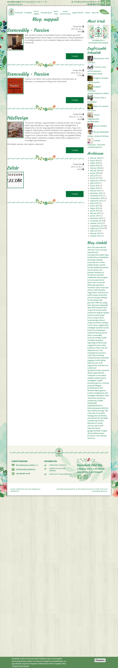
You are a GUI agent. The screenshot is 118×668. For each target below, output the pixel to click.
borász (99, 310)
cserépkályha (102, 257)
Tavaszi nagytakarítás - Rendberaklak (93, 118)
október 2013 (95, 236)
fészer (90, 282)
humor (90, 325)
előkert (102, 320)
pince (95, 325)
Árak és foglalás (36, 12)
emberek (91, 333)
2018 (89, 250)
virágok (104, 430)
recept (90, 310)
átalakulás (98, 267)
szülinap (105, 383)
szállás (100, 400)
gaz (106, 322)
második (90, 252)
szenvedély (97, 335)
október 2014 (95, 223)
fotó (94, 330)
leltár (104, 310)
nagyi (89, 292)
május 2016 (94, 188)
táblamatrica (92, 350)
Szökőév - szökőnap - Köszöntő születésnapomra (96, 143)
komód (101, 317)
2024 (107, 395)
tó (103, 272)
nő (96, 423)
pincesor (102, 353)
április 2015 (95, 210)
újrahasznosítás (94, 370)
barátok (99, 327)
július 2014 (94, 231)
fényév (96, 265)
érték (89, 330)
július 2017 (94, 175)
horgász (104, 277)
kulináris (99, 307)
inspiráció (105, 370)
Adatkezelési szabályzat (57, 465)
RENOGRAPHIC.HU (72, 489)
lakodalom (100, 395)
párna (103, 378)
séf (94, 310)
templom (98, 272)
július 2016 (94, 183)
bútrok (90, 315)
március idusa (93, 425)
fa (98, 282)
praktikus (91, 348)
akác (94, 285)
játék (106, 418)
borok (104, 333)
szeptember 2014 (97, 226)
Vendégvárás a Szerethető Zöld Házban (98, 41)
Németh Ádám (93, 390)
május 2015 (94, 208)
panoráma (99, 280)
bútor (94, 292)
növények (91, 375)
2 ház (100, 350)
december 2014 (96, 218)
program (91, 385)
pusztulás (91, 262)
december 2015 (96, 193)
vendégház (91, 380)
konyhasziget (93, 320)
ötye (94, 355)
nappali (106, 312)
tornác (90, 300)
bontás (90, 267)
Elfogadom (100, 660)
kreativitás (104, 358)
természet (91, 275)
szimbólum (91, 368)
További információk (20, 666)
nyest (98, 287)
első (96, 252)
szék (95, 290)
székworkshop (93, 358)
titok (89, 305)
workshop (101, 398)
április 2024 (95, 165)
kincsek (97, 345)
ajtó (107, 287)
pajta (97, 247)
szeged (90, 345)
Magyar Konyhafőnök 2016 (95, 386)
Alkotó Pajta (56, 12)
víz (100, 262)
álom (89, 247)
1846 (97, 302)
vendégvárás (99, 393)
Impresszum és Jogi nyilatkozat (60, 474)
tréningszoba (93, 255)
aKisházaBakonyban (95, 433)
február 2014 (95, 233)
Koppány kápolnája (95, 341)
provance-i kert (93, 435)
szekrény (101, 292)
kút (97, 262)
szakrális (101, 365)
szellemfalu (92, 277)
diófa (89, 285)
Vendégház (28, 13)
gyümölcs (100, 285)
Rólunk (87, 13)
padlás (90, 265)
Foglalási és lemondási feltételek (57, 469)
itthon (90, 335)
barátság (100, 355)
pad (105, 343)
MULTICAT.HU (93, 489)
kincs (89, 317)
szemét (102, 265)
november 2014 (96, 221)
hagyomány (92, 365)
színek (96, 315)
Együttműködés (78, 13)
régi (95, 317)
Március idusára (100, 126)
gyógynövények (94, 430)
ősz (107, 292)
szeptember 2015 (97, 198)
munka (106, 327)
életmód (104, 408)
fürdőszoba (92, 257)
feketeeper (100, 330)
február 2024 (95, 170)
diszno (95, 413)
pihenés (90, 272)
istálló (101, 255)
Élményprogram (46, 13)
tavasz (95, 295)
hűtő (98, 348)
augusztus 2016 (96, 180)
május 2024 (94, 163)
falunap (98, 333)
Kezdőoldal (19, 13)
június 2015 (95, 206)
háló (100, 300)
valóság (99, 260)
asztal (101, 295)
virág (89, 322)
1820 (93, 307)
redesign (103, 297)
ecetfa (90, 295)
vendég (98, 337)
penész (106, 267)
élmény (104, 415)
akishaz (104, 435)
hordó (97, 360)
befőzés (101, 373)
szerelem (100, 275)
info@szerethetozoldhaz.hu (85, 2)
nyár (89, 410)
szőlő (89, 355)
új (93, 317)
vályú (106, 255)
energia (96, 297)
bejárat (100, 312)
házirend (91, 438)
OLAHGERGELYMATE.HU (100, 491)
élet (103, 262)
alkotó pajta (92, 373)
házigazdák (92, 403)
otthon (90, 290)
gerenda (90, 302)
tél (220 (100, 418)
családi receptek (94, 378)
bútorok (90, 337)
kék (105, 295)
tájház (103, 360)
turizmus (91, 280)
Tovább (78, 56)
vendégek (91, 327)
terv (93, 250)
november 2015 (96, 195)
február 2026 (95, 158)
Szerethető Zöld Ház (15, 4)
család (103, 337)
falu (98, 277)
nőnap (100, 423)
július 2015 (94, 203)
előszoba (95, 305)
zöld (103, 322)
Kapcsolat (95, 13)
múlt (100, 363)
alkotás (103, 247)
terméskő (91, 287)
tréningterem (93, 353)
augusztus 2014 (96, 228)
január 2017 (95, 178)
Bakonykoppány (94, 408)
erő (106, 365)
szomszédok (101, 375)
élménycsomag (98, 410)
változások (91, 398)
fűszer (98, 428)
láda (89, 307)
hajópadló (104, 305)
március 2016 (95, 190)
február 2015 (95, 213)
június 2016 (95, 185)
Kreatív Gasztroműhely (65, 12)
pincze (90, 297)
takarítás (91, 428)
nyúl (105, 307)
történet (99, 343)
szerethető (96, 322)
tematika (101, 290)
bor (101, 270)
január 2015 (95, 216)
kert (94, 282)
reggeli (101, 325)
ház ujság (103, 302)
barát (89, 270)
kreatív (103, 345)
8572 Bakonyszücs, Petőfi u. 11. (33, 2)
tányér (102, 315)
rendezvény (92, 400)
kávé (107, 325)
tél (99, 415)
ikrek (103, 287)
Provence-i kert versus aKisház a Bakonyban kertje (96, 70)
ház (93, 247)
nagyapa (91, 360)
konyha (104, 250)
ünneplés (91, 340)
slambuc (95, 270)
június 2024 (95, 160)
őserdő (102, 282)
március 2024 (95, 168)
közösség (91, 260)
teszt (96, 415)
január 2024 (95, 173)
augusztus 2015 (96, 200)
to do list (103, 348)
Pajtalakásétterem (95, 405)
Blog (104, 12)
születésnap (92, 420)
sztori (98, 250)
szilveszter (91, 312)
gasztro (98, 383)
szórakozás (92, 418)
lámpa (95, 300)
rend (101, 425)
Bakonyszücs (92, 363)
